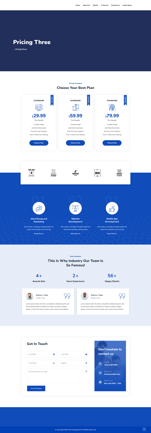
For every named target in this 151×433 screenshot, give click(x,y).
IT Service (104, 5)
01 (39, 203)
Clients (95, 5)
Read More (39, 234)
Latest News (127, 5)
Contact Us (115, 5)
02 (75, 203)
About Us (86, 5)
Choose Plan (39, 143)
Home (78, 5)
